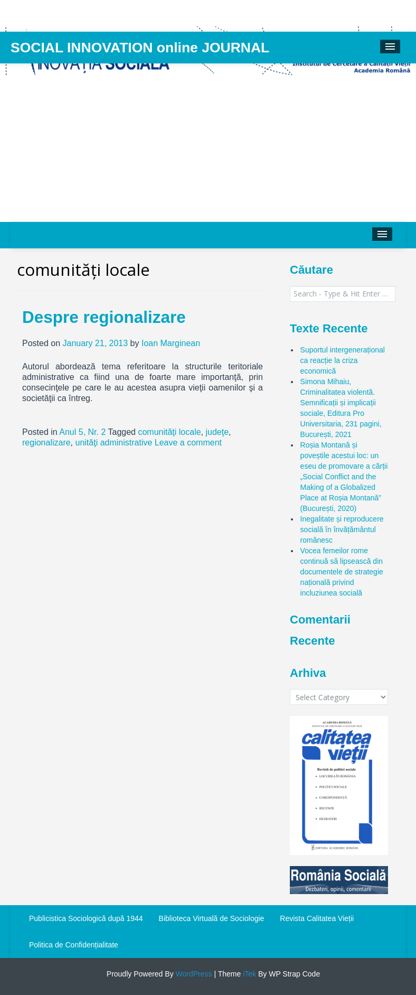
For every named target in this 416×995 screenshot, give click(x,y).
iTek (248, 974)
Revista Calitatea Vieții (317, 918)
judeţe (217, 431)
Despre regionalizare (104, 317)
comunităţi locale (169, 431)
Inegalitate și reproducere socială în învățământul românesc (342, 529)
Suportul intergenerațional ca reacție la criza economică (342, 360)
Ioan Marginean (170, 343)
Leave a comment (188, 442)
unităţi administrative (114, 442)
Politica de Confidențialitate (73, 945)
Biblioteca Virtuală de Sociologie (211, 918)
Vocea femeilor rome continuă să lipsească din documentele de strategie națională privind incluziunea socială (341, 571)
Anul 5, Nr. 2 (82, 431)
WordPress (193, 974)
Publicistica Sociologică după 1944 (86, 918)
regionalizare (46, 442)
